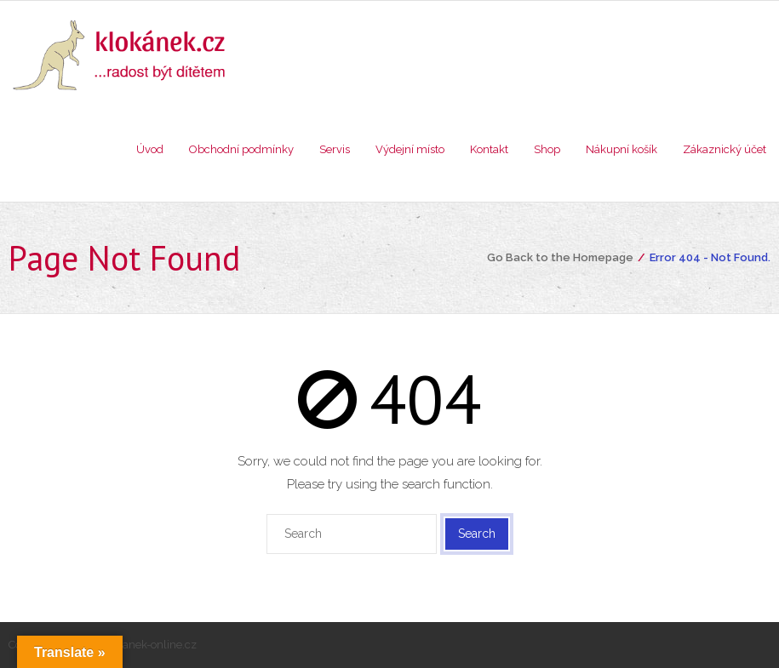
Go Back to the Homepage (560, 257)
